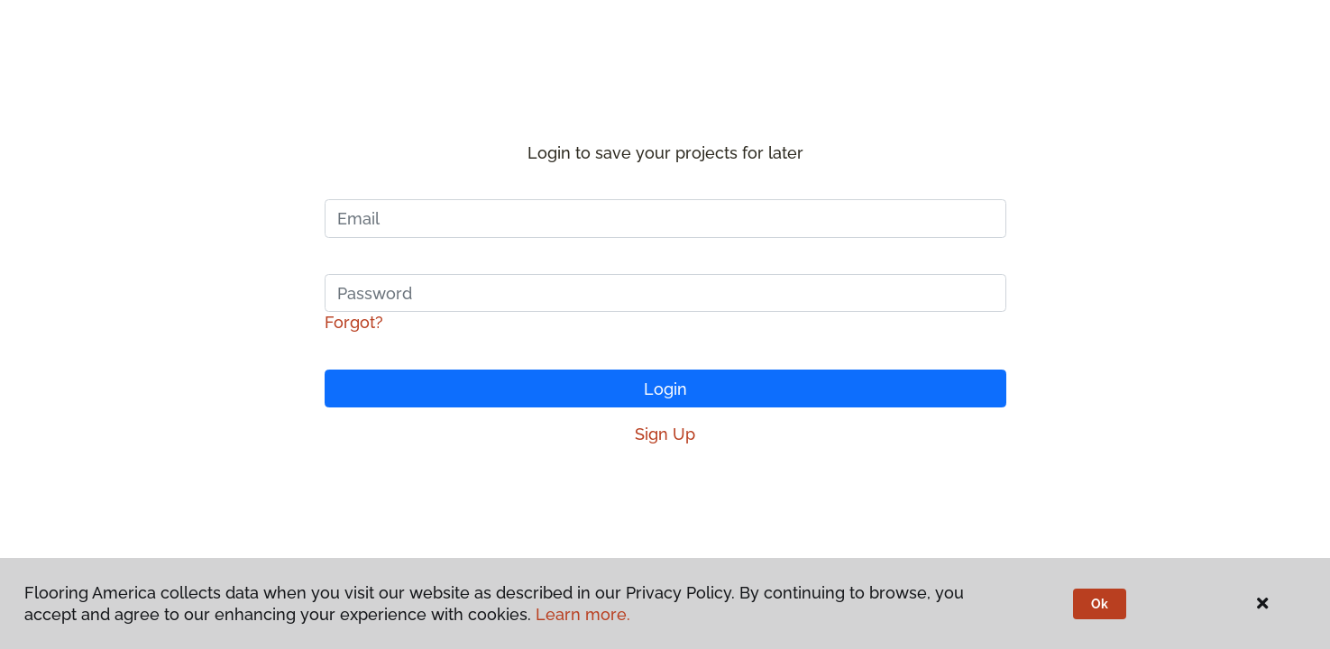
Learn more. (583, 614)
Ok (1099, 604)
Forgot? (354, 322)
